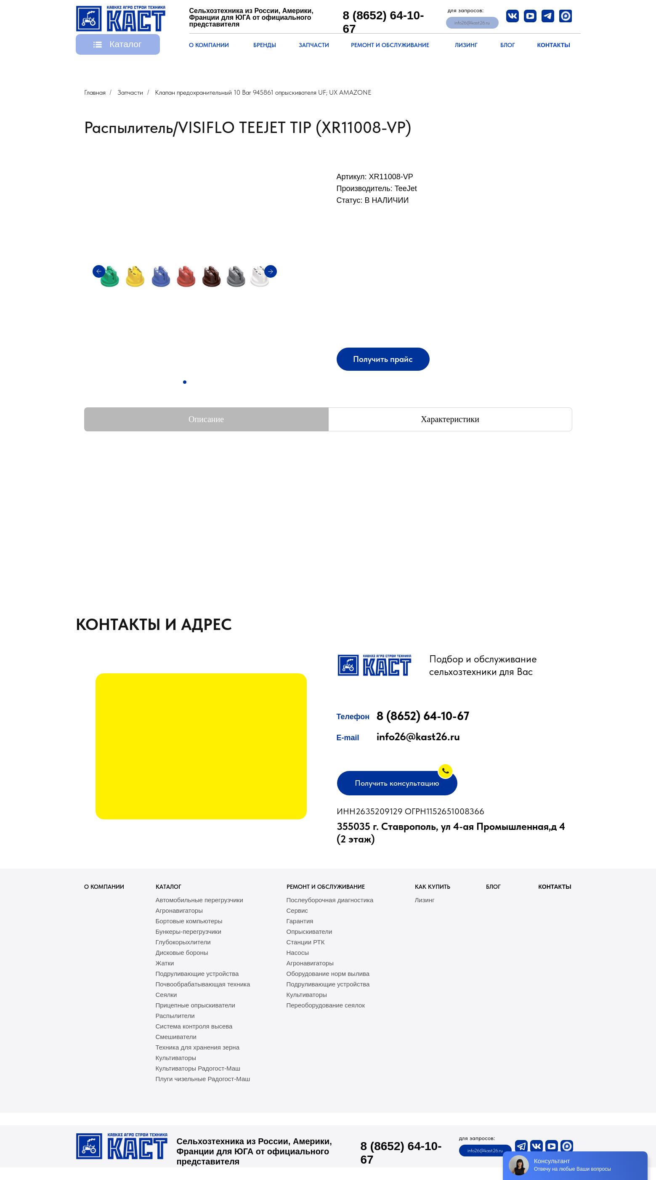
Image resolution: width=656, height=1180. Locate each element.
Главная (95, 92)
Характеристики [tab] (450, 419)
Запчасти (130, 92)
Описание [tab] (206, 419)
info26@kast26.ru (418, 736)
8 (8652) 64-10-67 (423, 716)
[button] (118, 44)
